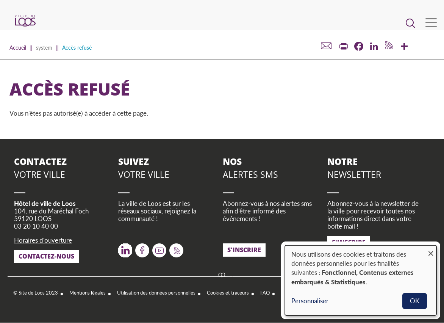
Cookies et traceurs (228, 293)
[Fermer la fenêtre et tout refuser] (430, 250)
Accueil (17, 47)
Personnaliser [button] (309, 301)
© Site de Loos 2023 (35, 293)
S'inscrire (244, 250)
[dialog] (360, 280)
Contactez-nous (46, 256)
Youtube (159, 248)
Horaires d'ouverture (43, 240)
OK (414, 301)
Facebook (142, 248)
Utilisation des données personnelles (156, 293)
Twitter (125, 248)
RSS (174, 248)
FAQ (265, 293)
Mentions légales (87, 293)
